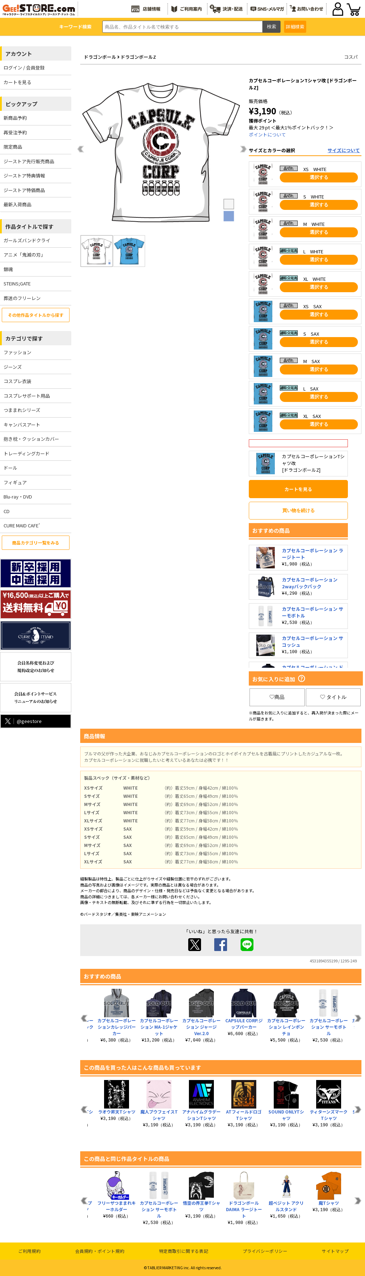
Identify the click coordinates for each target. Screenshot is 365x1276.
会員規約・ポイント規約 (100, 1251)
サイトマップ (335, 1251)
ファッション (17, 352)
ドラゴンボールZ (138, 56)
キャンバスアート (22, 424)
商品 (276, 697)
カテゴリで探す (24, 338)
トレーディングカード (27, 453)
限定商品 (13, 146)
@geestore (23, 721)
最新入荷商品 (17, 204)
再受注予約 (15, 132)
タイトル (333, 697)
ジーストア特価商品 (24, 190)
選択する (319, 177)
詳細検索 (295, 26)
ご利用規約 (29, 1251)
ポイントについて (267, 134)
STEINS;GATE (17, 283)
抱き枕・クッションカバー (31, 438)
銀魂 (8, 269)
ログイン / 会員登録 (24, 67)
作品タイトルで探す (29, 226)
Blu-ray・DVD (18, 496)
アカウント (18, 53)
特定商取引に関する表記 (184, 1251)
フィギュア (15, 482)
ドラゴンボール (100, 56)
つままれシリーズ (22, 410)
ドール (10, 467)
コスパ (351, 56)
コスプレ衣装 (17, 381)
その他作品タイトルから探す (35, 315)
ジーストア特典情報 (24, 175)
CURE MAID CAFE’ (22, 525)
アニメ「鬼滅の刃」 (24, 254)
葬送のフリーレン (22, 298)
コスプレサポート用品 (27, 395)
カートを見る (17, 82)
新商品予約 (15, 117)
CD (7, 511)
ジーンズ (13, 366)
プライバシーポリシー (265, 1251)
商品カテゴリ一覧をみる (35, 542)
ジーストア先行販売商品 (29, 161)
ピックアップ (21, 104)
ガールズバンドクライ (27, 240)
